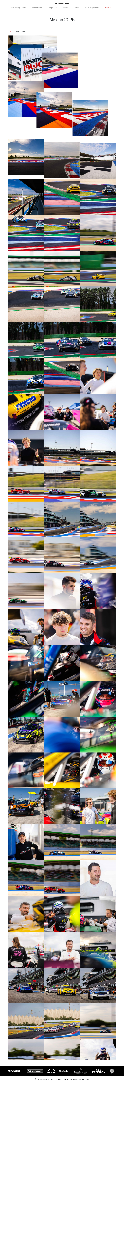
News (77, 7)
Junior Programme (91, 7)
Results (66, 7)
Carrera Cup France (18, 7)
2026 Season (37, 7)
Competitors (52, 7)
